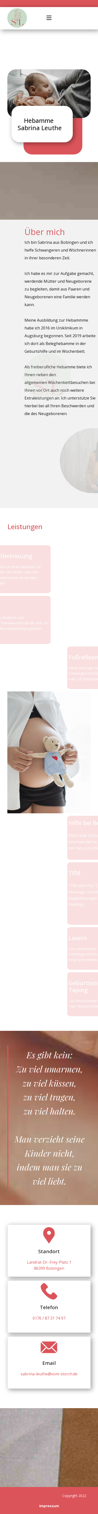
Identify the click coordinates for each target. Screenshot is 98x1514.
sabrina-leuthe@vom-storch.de (49, 1374)
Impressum (49, 1506)
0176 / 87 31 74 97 (49, 1318)
